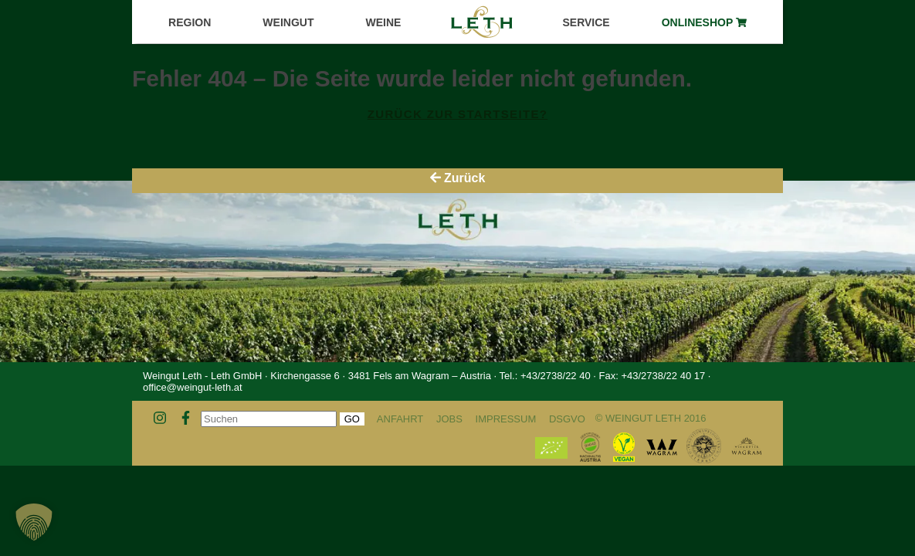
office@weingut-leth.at (192, 387)
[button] (34, 522)
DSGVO (567, 419)
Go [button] (352, 419)
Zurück (458, 178)
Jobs (449, 419)
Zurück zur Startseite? (458, 113)
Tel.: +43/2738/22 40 (544, 375)
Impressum (506, 419)
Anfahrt (400, 419)
